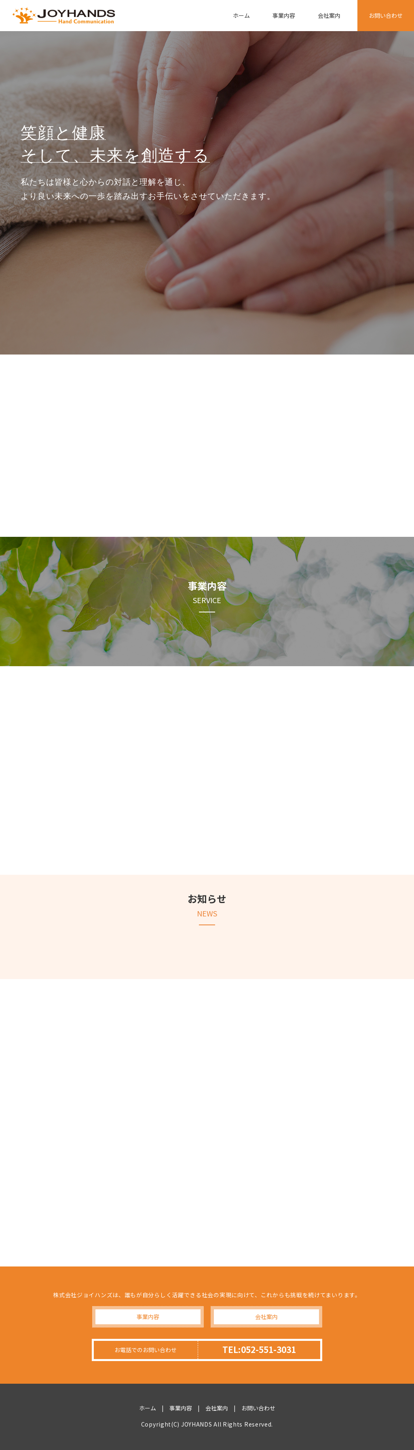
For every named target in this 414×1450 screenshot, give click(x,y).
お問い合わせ (386, 15)
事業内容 (283, 15)
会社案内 (329, 15)
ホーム (241, 15)
